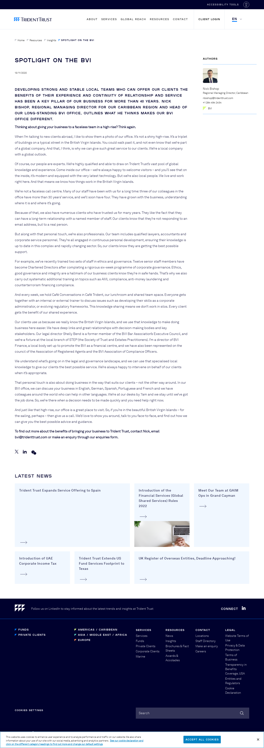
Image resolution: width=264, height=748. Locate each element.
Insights (50, 40)
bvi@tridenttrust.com (31, 438)
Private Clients (32, 634)
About (92, 19)
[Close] (258, 743)
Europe (84, 639)
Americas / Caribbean (97, 629)
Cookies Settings (29, 710)
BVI (207, 108)
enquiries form (106, 438)
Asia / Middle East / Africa (102, 634)
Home (20, 40)
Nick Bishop (211, 88)
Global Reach (133, 19)
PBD (189, 733)
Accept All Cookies (202, 742)
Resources (159, 19)
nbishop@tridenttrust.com (218, 98)
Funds (23, 629)
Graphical (175, 733)
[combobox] (192, 713)
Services (109, 19)
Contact (180, 19)
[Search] (241, 713)
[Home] (23, 609)
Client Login (209, 19)
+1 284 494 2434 (212, 102)
